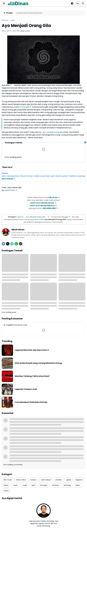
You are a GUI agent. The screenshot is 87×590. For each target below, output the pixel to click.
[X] (7, 243)
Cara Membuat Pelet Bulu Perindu (31, 402)
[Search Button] (83, 3)
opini (19, 217)
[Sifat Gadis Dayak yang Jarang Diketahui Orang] (7, 363)
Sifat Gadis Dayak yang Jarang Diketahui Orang (38, 363)
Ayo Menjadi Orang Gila (35, 217)
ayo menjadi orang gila (53, 132)
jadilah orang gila (21, 107)
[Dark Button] (72, 3)
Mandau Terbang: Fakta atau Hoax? (32, 376)
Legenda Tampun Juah (26, 389)
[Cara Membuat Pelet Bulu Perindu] (7, 402)
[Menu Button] (4, 3)
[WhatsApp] (16, 243)
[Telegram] (12, 243)
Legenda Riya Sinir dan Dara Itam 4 (32, 350)
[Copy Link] (20, 243)
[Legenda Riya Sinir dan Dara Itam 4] (7, 350)
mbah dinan (9, 190)
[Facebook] (3, 243)
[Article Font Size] (77, 3)
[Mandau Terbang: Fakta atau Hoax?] (7, 376)
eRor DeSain (7, 178)
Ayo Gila (6, 85)
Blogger (65, 217)
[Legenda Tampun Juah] (7, 389)
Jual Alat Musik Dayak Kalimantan (29, 13)
